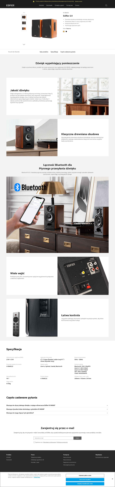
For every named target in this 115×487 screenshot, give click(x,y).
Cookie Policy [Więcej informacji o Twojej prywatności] (37, 477)
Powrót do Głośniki (13, 52)
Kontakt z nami (35, 462)
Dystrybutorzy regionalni (102, 457)
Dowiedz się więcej (78, 1)
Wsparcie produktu (36, 457)
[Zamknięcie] (112, 479)
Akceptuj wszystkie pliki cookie (85, 484)
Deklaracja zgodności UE (37, 459)
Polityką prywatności (62, 442)
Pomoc (77, 5)
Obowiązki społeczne (69, 465)
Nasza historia (67, 457)
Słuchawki (9, 459)
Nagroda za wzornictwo (69, 462)
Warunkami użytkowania (49, 442)
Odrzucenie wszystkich (85, 479)
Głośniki (8, 457)
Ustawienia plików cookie (85, 475)
